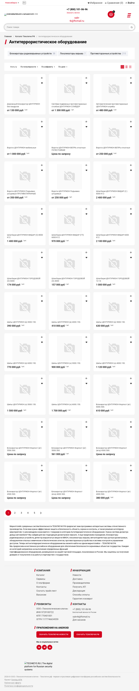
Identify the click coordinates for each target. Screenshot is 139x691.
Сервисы (40, 579)
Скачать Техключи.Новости (53, 634)
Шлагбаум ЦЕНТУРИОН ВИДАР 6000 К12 (112, 236)
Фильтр (13, 67)
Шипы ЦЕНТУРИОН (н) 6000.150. (66, 404)
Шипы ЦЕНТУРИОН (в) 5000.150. (110, 322)
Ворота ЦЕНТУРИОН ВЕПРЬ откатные (113, 148)
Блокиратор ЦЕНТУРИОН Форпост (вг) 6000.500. (113, 405)
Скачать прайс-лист (46, 590)
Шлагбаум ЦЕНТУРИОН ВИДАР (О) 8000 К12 (25, 236)
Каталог (40, 575)
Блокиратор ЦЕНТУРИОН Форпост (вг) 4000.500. (113, 492)
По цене (61, 67)
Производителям (81, 583)
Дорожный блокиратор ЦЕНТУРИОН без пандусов (23, 105)
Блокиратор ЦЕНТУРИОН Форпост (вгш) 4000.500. (67, 492)
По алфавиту (47, 67)
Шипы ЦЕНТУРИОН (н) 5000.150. (21, 404)
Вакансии (41, 594)
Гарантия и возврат (83, 598)
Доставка (78, 579)
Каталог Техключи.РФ (25, 36)
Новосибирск (11, 3)
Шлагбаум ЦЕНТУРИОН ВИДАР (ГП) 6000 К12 (68, 236)
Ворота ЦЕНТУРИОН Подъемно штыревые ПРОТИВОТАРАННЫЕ (21, 192)
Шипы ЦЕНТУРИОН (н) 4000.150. (110, 363)
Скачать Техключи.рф (87, 634)
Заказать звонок (73, 13)
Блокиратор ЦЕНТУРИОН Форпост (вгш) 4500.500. (111, 449)
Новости (77, 575)
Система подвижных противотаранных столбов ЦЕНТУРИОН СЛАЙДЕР (69, 105)
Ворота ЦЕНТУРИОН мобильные (21, 148)
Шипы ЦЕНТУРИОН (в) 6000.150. (21, 363)
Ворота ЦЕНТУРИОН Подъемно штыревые (66, 192)
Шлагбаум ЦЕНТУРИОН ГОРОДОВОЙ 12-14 (112, 279)
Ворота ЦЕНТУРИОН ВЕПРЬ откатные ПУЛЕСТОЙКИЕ (69, 149)
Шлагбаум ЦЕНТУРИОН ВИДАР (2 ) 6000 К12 (111, 192)
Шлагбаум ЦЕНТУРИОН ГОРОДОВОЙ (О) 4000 (68, 279)
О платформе (43, 583)
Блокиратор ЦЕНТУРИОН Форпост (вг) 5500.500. (24, 449)
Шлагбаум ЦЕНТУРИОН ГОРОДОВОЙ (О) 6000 (23, 279)
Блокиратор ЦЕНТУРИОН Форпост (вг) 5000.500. (69, 449)
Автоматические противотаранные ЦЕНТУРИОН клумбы (112, 105)
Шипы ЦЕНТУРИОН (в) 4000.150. (66, 322)
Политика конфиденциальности (18, 686)
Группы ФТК (16, 680)
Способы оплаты (81, 594)
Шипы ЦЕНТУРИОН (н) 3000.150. (66, 363)
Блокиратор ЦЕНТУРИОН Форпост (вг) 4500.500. (24, 492)
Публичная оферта (12, 683)
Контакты (41, 587)
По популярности (28, 67)
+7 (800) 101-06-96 (77, 11)
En (24, 3)
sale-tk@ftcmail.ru (77, 19)
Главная (8, 36)
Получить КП (79, 587)
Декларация (79, 590)
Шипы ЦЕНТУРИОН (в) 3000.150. (21, 322)
